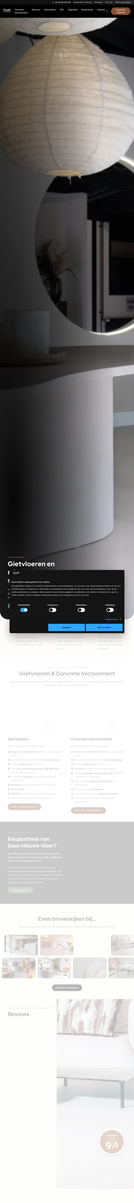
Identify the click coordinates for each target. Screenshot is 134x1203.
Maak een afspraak (120, 11)
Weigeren (66, 627)
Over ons (109, 2)
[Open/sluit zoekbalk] (107, 11)
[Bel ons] (61, 2)
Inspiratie (72, 9)
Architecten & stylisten (82, 2)
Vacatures (98, 2)
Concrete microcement (21, 11)
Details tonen (111, 619)
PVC (62, 9)
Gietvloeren (50, 9)
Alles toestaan (104, 627)
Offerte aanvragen (122, 2)
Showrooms (87, 9)
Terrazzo (36, 9)
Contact (101, 9)
